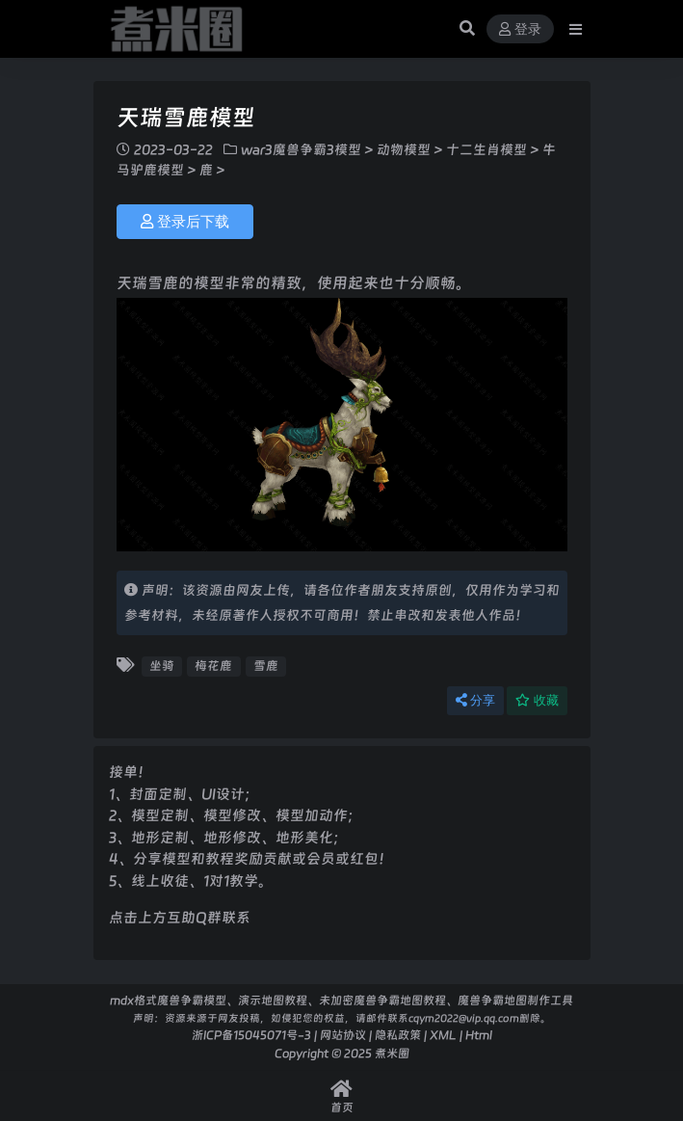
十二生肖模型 (486, 149)
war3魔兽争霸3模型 (301, 149)
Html (478, 1035)
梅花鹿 (213, 665)
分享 (475, 700)
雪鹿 (265, 665)
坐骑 (161, 665)
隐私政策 (398, 1035)
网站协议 (343, 1035)
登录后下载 (185, 221)
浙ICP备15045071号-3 (251, 1035)
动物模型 (404, 149)
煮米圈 (392, 1053)
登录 (520, 29)
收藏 (537, 700)
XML (443, 1035)
